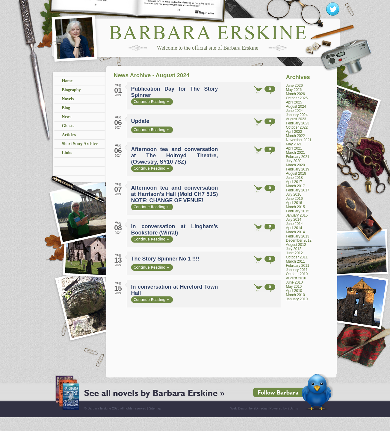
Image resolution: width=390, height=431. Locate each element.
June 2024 (294, 111)
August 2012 (296, 245)
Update (140, 121)
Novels (68, 99)
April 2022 (294, 132)
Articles (69, 135)
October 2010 (297, 274)
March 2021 (295, 152)
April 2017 (294, 182)
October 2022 (297, 127)
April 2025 (294, 102)
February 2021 (297, 157)
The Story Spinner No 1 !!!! (165, 259)
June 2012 (294, 253)
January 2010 (297, 299)
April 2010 (294, 291)
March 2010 (295, 295)
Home (67, 81)
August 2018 (296, 173)
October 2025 (297, 98)
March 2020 (295, 165)
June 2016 (294, 199)
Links (67, 152)
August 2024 (296, 106)
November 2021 (299, 140)
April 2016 (294, 203)
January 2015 (297, 215)
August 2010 (296, 278)
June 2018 (294, 178)
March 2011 (295, 261)
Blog (66, 108)
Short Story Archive (80, 143)
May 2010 (294, 286)
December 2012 (299, 240)
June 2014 (294, 224)
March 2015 (295, 207)
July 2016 (293, 194)
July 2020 (293, 161)
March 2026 (295, 94)
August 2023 (296, 119)
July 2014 (293, 219)
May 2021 (294, 144)
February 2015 (297, 211)
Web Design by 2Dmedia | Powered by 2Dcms (264, 408)
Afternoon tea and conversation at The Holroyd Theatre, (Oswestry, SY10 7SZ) (174, 155)
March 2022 (295, 136)
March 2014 (295, 232)
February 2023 (297, 123)
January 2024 (297, 115)
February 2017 (297, 190)
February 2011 (297, 266)
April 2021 (294, 148)
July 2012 (293, 249)
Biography (71, 90)
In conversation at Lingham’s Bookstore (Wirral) (174, 229)
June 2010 (294, 282)
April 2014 (294, 228)
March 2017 (295, 186)
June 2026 (294, 85)
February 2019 (297, 169)
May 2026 (294, 90)
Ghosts (68, 126)
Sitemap (155, 408)
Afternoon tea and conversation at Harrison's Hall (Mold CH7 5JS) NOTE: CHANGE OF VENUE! (174, 194)
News (67, 117)
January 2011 (297, 270)
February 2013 (297, 236)
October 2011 (297, 257)
